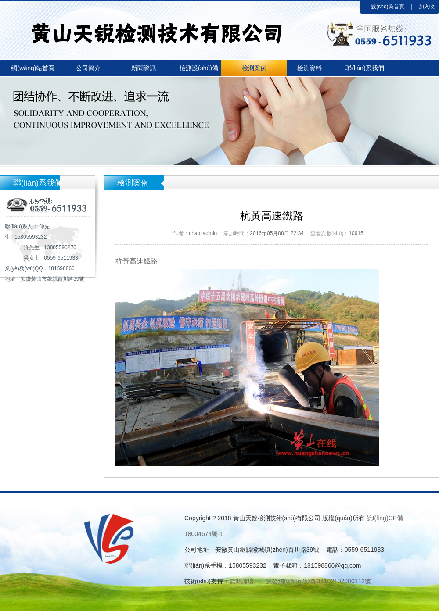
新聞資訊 (143, 67)
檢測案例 (254, 67)
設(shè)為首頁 (387, 7)
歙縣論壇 (241, 581)
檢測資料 (309, 67)
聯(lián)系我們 (364, 67)
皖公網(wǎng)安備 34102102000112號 (318, 581)
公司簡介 (88, 67)
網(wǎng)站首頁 (32, 67)
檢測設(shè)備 (199, 67)
